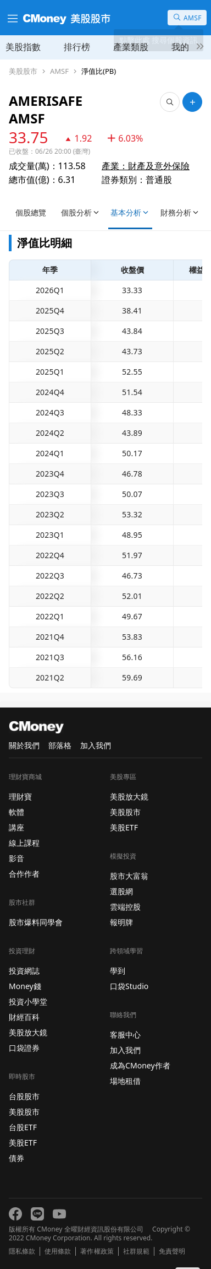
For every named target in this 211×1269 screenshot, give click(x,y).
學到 (117, 970)
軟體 (16, 812)
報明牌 (121, 922)
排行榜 (77, 47)
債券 (16, 1158)
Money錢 (25, 986)
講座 (16, 827)
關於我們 (24, 745)
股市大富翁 (129, 876)
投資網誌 (24, 970)
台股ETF (23, 1127)
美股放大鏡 (28, 1032)
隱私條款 (22, 1251)
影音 (16, 858)
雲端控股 (125, 906)
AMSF (59, 71)
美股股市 (23, 71)
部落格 (59, 745)
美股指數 (23, 47)
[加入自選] (192, 102)
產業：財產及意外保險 (146, 166)
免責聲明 (172, 1251)
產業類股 (130, 47)
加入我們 (95, 745)
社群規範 (136, 1251)
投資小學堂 (28, 1001)
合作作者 (24, 873)
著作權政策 (96, 1251)
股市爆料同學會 (36, 922)
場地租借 (125, 1081)
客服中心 (125, 1034)
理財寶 (20, 796)
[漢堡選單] (11, 18)
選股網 (121, 891)
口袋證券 (24, 1048)
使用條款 (58, 1251)
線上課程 (24, 843)
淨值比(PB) (98, 71)
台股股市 (24, 1096)
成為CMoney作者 (140, 1065)
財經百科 (24, 1017)
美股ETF (23, 1142)
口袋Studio (129, 986)
